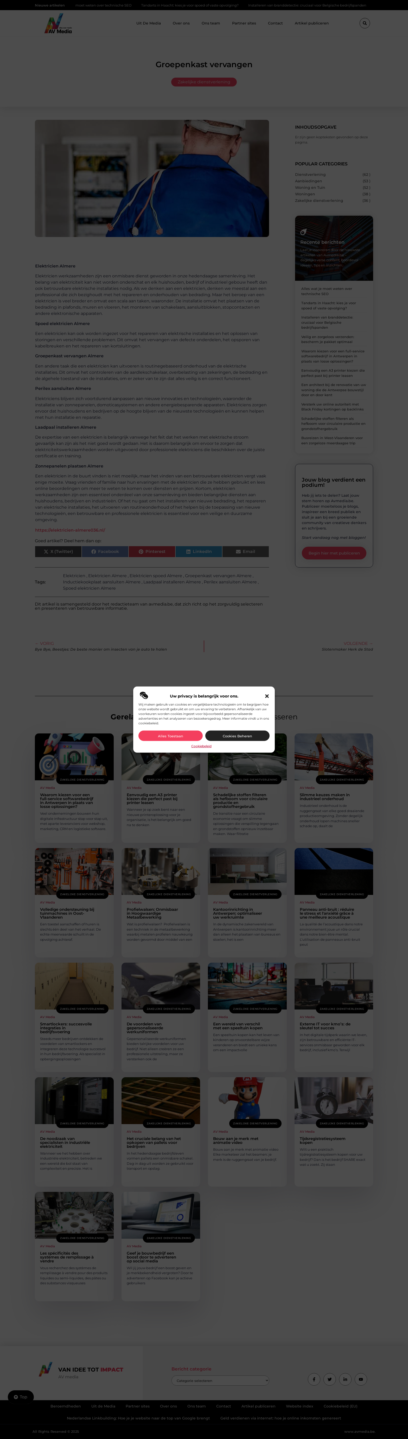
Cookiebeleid (201, 746)
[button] (267, 696)
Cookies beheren (237, 736)
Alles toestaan (170, 736)
